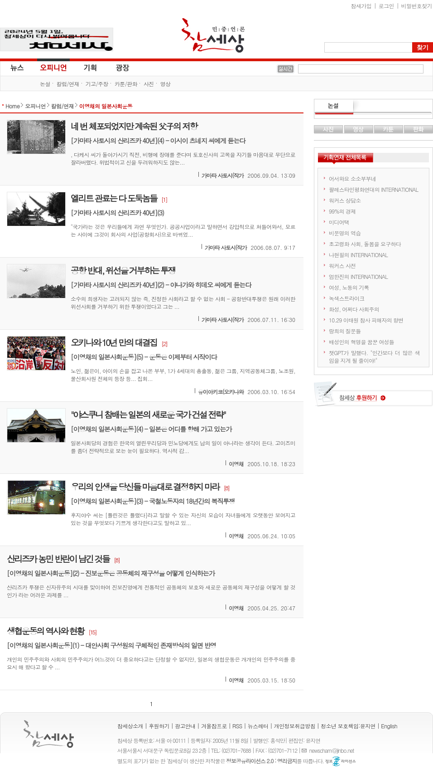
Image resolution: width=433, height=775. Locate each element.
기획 (90, 67)
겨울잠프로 (214, 726)
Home (12, 106)
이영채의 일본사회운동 (105, 106)
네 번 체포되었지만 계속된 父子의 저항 (134, 126)
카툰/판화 (126, 84)
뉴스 (16, 67)
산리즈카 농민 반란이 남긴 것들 (58, 558)
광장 (116, 67)
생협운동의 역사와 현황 (45, 630)
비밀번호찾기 (416, 6)
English (389, 726)
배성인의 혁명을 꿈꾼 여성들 (361, 342)
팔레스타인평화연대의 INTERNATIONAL (373, 189)
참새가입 (361, 6)
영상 (165, 84)
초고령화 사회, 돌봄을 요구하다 (365, 244)
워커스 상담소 (345, 200)
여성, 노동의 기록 (349, 287)
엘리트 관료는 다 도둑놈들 (114, 198)
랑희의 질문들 (345, 331)
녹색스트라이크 (346, 298)
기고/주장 (97, 84)
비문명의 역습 (345, 233)
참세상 (213, 35)
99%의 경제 (342, 211)
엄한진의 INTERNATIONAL (358, 276)
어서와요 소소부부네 (352, 178)
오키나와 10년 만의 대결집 (114, 342)
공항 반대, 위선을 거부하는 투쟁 (123, 270)
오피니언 (53, 67)
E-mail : (305, 750)
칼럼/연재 (68, 84)
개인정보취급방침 (294, 726)
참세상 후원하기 (373, 397)
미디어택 (339, 222)
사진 (149, 84)
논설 (45, 84)
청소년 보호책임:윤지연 (348, 726)
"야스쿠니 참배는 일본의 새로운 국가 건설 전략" (148, 414)
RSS (237, 726)
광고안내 (185, 726)
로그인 (386, 6)
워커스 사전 (342, 265)
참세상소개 (130, 726)
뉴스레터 (258, 726)
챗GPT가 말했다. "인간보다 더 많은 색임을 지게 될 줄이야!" (374, 356)
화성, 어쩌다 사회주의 (354, 309)
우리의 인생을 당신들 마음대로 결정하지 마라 (145, 486)
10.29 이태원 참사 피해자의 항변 (366, 320)
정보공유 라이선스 (340, 761)
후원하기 (159, 726)
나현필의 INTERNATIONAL (358, 254)
